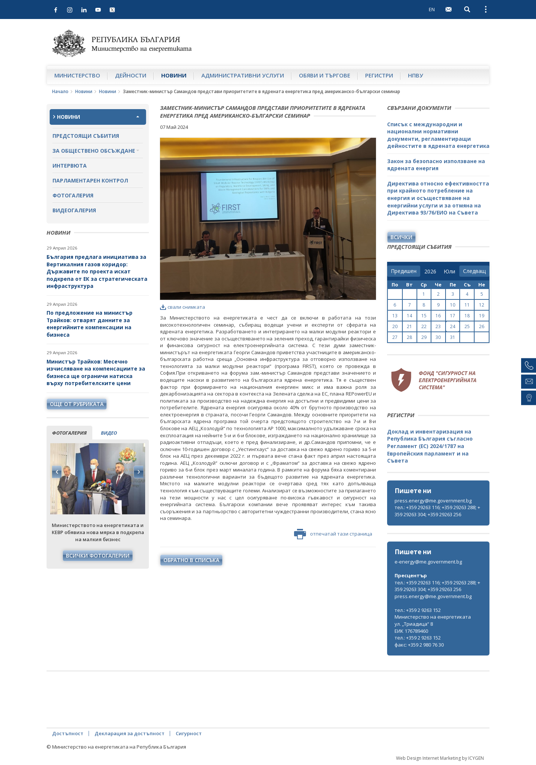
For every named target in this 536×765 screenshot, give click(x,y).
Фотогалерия (72, 195)
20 (395, 326)
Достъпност (67, 733)
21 (409, 326)
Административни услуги (242, 75)
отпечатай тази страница (333, 534)
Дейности (130, 75)
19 (481, 315)
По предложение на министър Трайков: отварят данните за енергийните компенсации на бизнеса (90, 323)
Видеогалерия (74, 210)
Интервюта (69, 165)
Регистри (379, 75)
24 (452, 326)
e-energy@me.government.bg (428, 561)
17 (452, 315)
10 (452, 305)
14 (409, 315)
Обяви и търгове (324, 75)
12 (481, 305)
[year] (430, 271)
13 (395, 315)
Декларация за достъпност (130, 733)
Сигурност (189, 733)
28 (409, 337)
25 (467, 326)
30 (438, 337)
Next (138, 472)
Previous (57, 472)
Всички (401, 237)
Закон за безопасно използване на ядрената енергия (436, 165)
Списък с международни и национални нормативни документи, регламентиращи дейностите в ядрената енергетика (438, 135)
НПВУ (415, 75)
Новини (173, 75)
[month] (449, 271)
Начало (60, 91)
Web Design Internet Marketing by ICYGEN (440, 758)
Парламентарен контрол (90, 180)
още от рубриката (76, 403)
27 (395, 337)
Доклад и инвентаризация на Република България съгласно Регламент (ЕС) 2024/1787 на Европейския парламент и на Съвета (430, 446)
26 (481, 326)
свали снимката (182, 307)
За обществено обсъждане (93, 150)
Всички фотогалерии (98, 555)
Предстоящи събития (85, 135)
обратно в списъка (191, 560)
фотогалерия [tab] (69, 432)
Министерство (77, 75)
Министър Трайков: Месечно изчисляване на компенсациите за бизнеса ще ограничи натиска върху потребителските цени (96, 372)
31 (452, 337)
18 (467, 315)
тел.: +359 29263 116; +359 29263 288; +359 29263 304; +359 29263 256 (437, 511)
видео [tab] (109, 432)
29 (424, 337)
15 (424, 315)
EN (432, 9)
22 (424, 326)
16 (438, 315)
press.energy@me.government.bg (433, 500)
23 (438, 326)
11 (467, 305)
